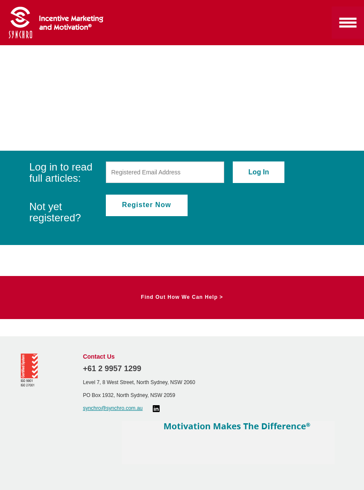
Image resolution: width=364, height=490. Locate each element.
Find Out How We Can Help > (182, 297)
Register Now (146, 204)
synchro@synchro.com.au (113, 408)
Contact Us (99, 356)
